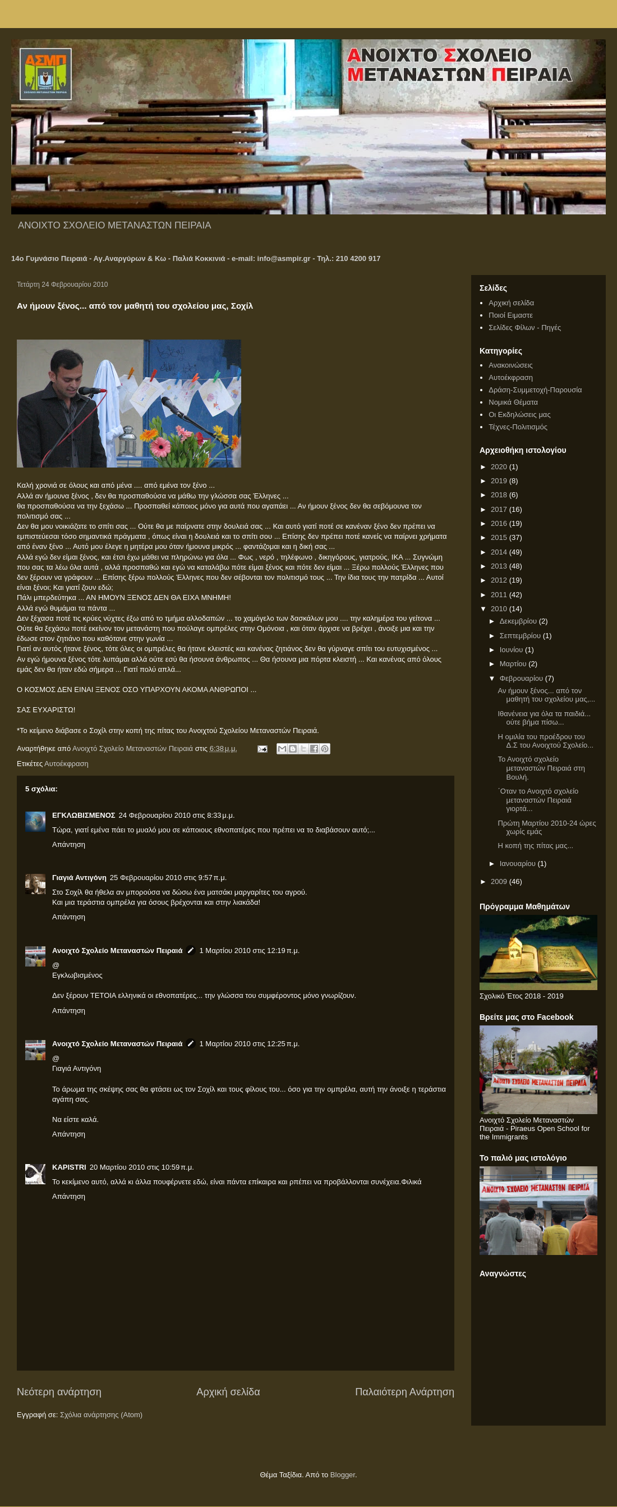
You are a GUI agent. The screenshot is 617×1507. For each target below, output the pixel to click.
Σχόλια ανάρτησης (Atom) (101, 1414)
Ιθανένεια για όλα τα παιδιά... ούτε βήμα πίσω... (544, 718)
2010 (500, 608)
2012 (500, 580)
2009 (500, 881)
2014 (500, 552)
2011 (500, 594)
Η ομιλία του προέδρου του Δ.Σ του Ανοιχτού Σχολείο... (545, 741)
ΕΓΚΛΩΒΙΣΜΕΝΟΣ (84, 815)
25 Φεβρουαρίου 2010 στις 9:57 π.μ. (168, 877)
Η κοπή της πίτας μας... (535, 845)
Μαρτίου (514, 663)
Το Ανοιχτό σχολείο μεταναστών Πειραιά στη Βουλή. (541, 768)
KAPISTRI (69, 1167)
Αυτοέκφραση (66, 763)
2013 (500, 566)
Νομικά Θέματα (513, 402)
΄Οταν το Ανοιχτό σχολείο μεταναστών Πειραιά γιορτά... (538, 800)
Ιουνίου (512, 649)
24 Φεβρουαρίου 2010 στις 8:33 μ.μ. (177, 815)
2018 (500, 495)
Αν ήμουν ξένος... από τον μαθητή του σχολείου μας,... (546, 695)
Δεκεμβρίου (519, 621)
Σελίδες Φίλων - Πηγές (525, 327)
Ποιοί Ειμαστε (511, 315)
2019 (500, 481)
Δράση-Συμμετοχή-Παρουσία (535, 390)
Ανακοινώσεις (511, 365)
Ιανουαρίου (519, 863)
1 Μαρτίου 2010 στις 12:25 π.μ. (249, 1043)
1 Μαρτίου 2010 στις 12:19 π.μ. (249, 950)
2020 (500, 466)
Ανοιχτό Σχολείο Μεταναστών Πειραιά (117, 950)
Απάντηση (68, 844)
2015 (500, 537)
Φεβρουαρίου (522, 678)
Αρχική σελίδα (228, 1392)
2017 (500, 509)
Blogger (342, 1475)
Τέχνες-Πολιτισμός (518, 427)
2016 (500, 523)
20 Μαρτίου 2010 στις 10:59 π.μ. (142, 1167)
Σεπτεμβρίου (521, 635)
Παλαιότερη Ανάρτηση (404, 1392)
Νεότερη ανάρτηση (59, 1392)
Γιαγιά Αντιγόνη (79, 877)
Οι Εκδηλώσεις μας (519, 414)
